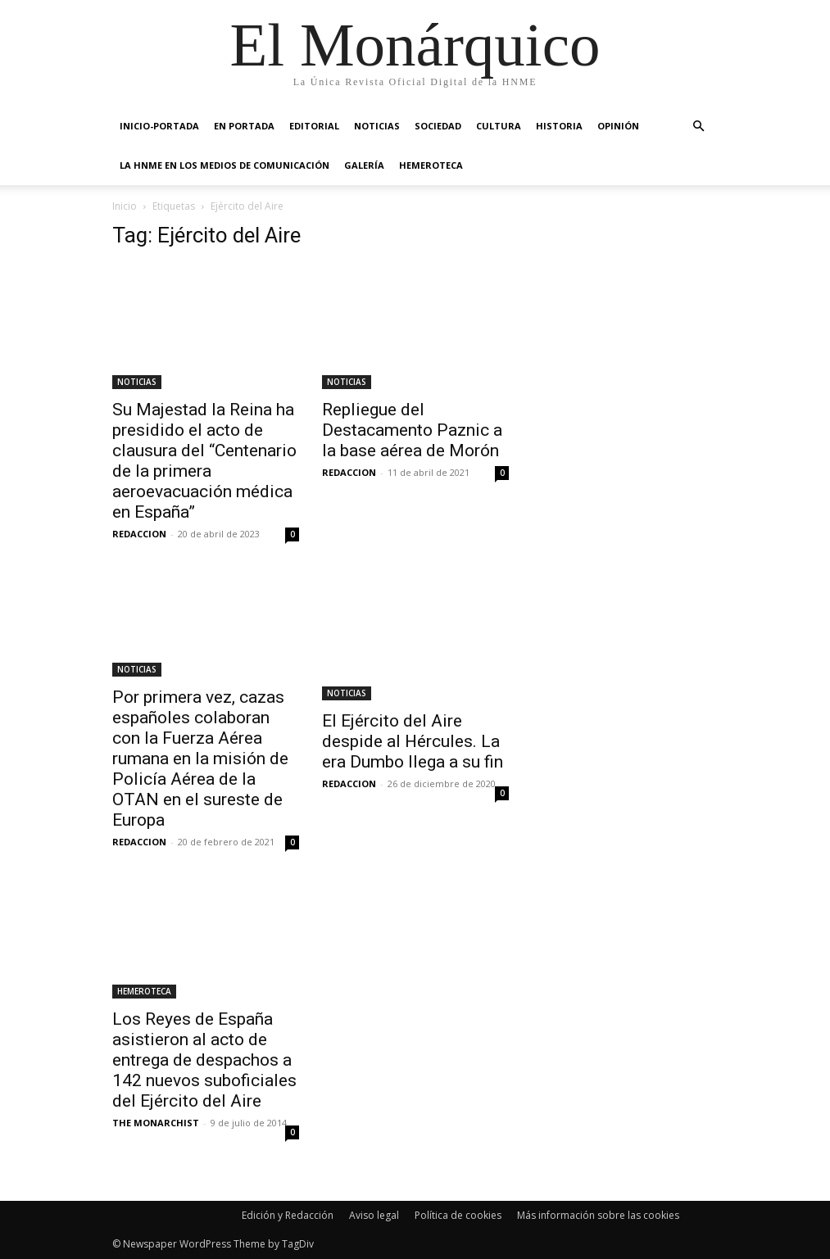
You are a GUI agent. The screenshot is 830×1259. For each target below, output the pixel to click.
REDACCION (139, 534)
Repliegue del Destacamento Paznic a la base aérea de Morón (412, 430)
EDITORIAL (314, 126)
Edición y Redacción (287, 1215)
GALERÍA (364, 165)
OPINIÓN (618, 126)
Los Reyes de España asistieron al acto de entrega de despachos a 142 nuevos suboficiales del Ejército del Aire (204, 1060)
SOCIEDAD (438, 126)
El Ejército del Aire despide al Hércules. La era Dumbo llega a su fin (412, 741)
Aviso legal (374, 1215)
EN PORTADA (244, 126)
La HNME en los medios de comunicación (224, 165)
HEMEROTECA (431, 165)
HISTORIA (559, 126)
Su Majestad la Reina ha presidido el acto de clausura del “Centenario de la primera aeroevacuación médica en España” (204, 461)
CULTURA (498, 126)
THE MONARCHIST (155, 1122)
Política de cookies (458, 1215)
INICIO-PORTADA (159, 126)
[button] (699, 126)
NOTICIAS (377, 126)
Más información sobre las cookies (598, 1215)
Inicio (124, 206)
